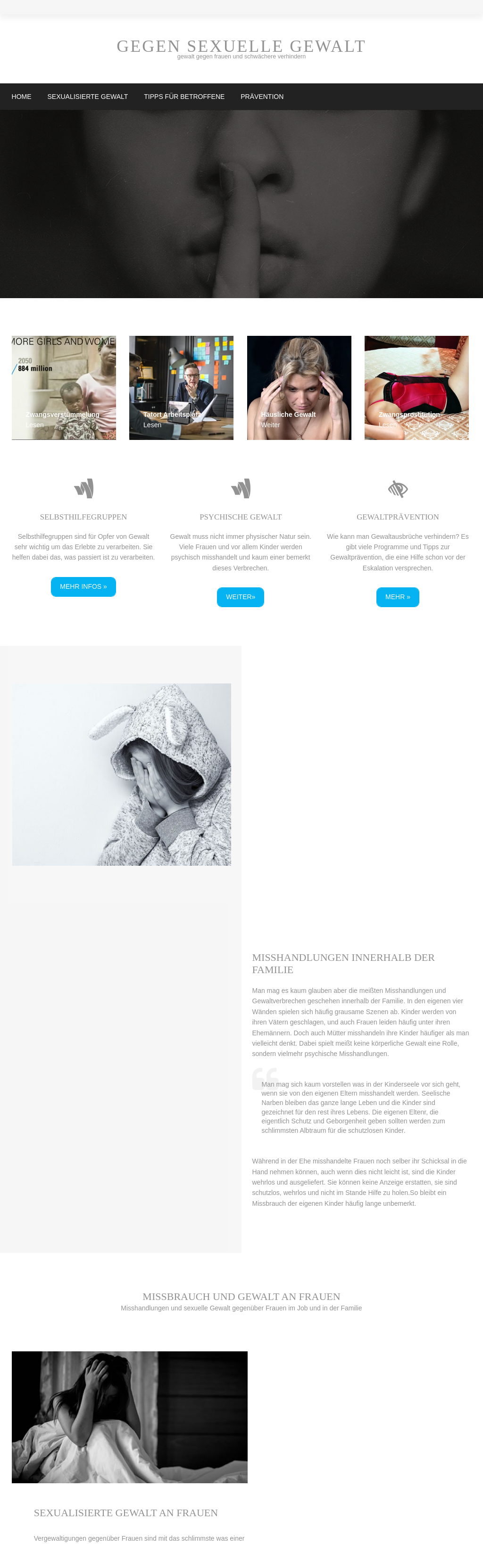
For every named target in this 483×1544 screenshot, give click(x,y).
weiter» (241, 596)
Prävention (261, 96)
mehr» (285, 1208)
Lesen (34, 425)
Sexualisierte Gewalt (87, 96)
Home (21, 96)
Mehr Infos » (83, 586)
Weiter (272, 425)
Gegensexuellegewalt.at (167, 1529)
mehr (29, 1362)
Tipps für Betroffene (183, 96)
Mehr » (400, 596)
